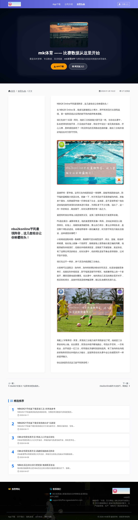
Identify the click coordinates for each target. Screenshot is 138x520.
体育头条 (81, 4)
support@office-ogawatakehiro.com (67, 500)
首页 (11, 91)
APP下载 (59, 66)
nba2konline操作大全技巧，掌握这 (115, 386)
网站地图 (48, 516)
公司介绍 (69, 4)
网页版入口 (78, 66)
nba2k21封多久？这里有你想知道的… (24, 386)
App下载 (56, 4)
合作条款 (38, 516)
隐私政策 (29, 516)
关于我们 (20, 516)
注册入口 (124, 4)
